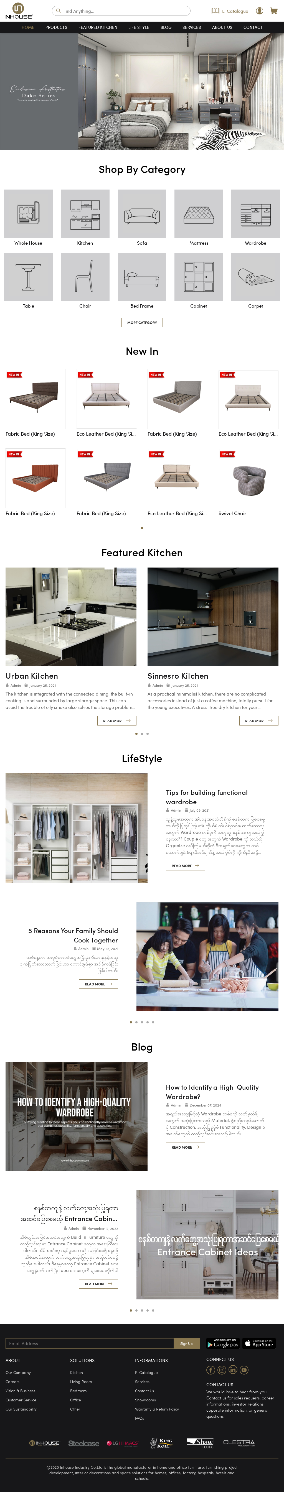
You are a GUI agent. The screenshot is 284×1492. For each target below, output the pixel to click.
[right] (272, 91)
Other (75, 1409)
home (28, 27)
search (59, 11)
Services (142, 1381)
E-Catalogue (230, 11)
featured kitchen (97, 27)
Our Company (18, 1372)
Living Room (81, 1381)
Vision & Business (20, 1390)
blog (166, 27)
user (259, 11)
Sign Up (186, 1343)
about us (222, 27)
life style (138, 27)
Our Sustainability (21, 1409)
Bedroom (78, 1390)
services (191, 27)
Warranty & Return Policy (157, 1409)
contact (253, 27)
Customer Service (21, 1399)
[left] (11, 91)
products (56, 27)
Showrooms (145, 1399)
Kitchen (76, 1372)
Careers (12, 1381)
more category (142, 322)
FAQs (139, 1418)
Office (75, 1399)
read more (113, 720)
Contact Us (144, 1390)
